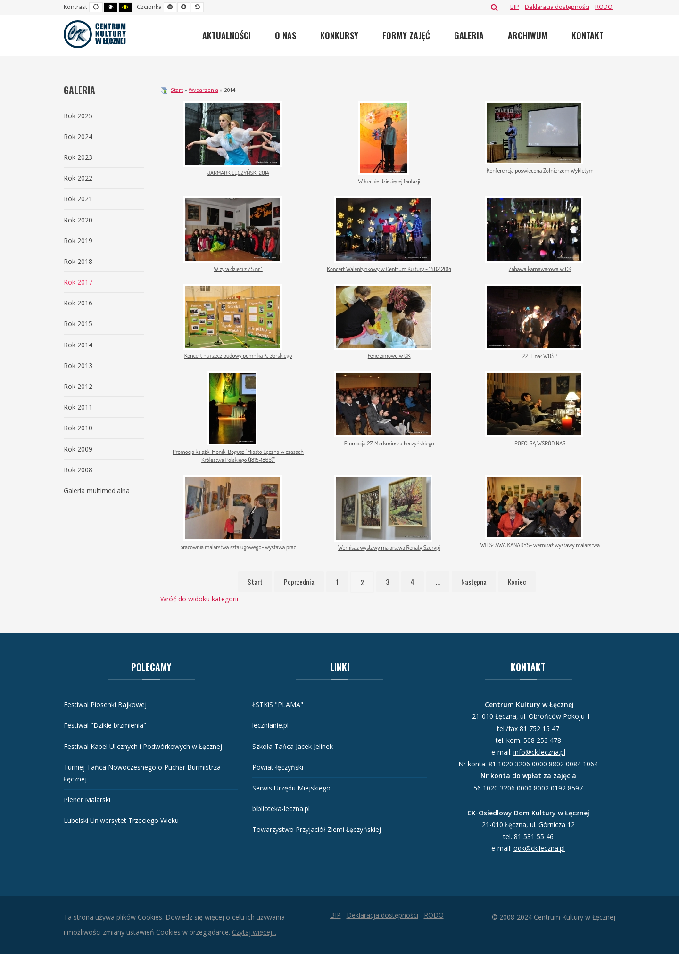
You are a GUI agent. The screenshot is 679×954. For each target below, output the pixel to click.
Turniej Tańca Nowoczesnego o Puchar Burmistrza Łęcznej (142, 773)
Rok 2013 (78, 365)
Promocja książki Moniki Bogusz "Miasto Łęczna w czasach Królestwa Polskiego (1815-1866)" (238, 456)
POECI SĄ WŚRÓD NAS (539, 443)
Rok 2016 (78, 302)
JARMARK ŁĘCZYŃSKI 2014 (238, 172)
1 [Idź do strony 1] (337, 581)
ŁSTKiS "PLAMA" (277, 704)
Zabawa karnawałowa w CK (540, 268)
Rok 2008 (78, 469)
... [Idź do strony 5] (438, 581)
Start (177, 89)
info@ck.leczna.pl (539, 752)
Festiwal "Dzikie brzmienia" (105, 725)
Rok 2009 (78, 448)
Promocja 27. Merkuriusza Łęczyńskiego (389, 443)
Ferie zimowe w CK (389, 355)
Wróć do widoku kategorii (199, 598)
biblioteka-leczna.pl (281, 808)
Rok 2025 (78, 115)
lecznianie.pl (270, 725)
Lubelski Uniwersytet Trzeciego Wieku (121, 820)
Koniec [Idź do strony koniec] (517, 581)
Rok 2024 (78, 136)
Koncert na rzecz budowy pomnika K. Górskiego (238, 355)
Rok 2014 (78, 344)
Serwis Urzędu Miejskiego (291, 787)
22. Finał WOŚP (539, 356)
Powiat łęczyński (277, 767)
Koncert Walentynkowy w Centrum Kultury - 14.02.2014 (389, 268)
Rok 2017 (78, 282)
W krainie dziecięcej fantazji (389, 181)
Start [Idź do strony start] (255, 581)
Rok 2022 (78, 177)
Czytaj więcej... (254, 932)
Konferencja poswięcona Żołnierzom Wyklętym (540, 170)
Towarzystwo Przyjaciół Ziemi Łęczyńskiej (316, 829)
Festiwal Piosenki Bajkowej (105, 704)
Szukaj (494, 7)
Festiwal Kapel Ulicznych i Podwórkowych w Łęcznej (143, 746)
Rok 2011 (78, 407)
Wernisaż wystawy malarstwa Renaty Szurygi (389, 547)
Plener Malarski (87, 799)
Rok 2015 (78, 323)
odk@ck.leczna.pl (539, 848)
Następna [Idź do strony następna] (474, 581)
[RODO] (604, 7)
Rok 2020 (78, 219)
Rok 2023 (78, 157)
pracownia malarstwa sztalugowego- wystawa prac (238, 547)
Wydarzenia (203, 89)
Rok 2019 (78, 240)
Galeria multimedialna (97, 490)
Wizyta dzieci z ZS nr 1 (238, 268)
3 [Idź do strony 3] (387, 581)
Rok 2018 (78, 261)
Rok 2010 (78, 427)
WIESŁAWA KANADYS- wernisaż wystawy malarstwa (540, 545)
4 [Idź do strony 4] (412, 581)
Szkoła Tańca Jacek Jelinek (292, 746)
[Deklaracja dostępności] (557, 7)
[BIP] (514, 7)
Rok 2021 (78, 198)
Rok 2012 (78, 386)
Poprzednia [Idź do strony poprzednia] (299, 581)
